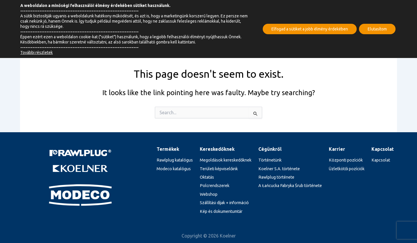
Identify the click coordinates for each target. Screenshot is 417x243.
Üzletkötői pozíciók (347, 168)
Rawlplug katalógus (175, 160)
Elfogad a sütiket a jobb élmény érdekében (309, 29)
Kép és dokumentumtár (221, 211)
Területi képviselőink (219, 168)
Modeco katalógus (174, 168)
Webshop (208, 194)
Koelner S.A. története (279, 168)
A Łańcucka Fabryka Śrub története (290, 185)
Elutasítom (377, 29)
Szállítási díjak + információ (224, 202)
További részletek (36, 52)
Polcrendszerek (214, 185)
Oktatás (207, 177)
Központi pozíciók (346, 160)
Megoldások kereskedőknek (225, 160)
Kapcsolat (380, 160)
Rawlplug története (276, 177)
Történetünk (270, 160)
